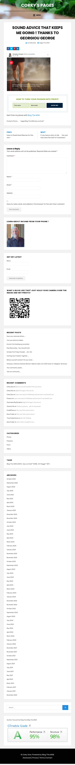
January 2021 (11, 692)
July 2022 (10, 621)
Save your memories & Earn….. (16, 337)
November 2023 (12, 559)
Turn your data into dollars (15, 341)
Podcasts (10, 442)
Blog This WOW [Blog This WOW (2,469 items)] (14, 465)
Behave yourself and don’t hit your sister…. (20, 361)
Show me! (54, 106)
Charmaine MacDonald (14, 403)
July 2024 (10, 527)
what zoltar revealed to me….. (26, 423)
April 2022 (10, 633)
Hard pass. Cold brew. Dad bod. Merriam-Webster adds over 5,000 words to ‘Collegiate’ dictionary (37, 365)
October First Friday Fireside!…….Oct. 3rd (19, 353)
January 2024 (11, 551)
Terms (41, 759)
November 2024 (12, 519)
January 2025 (11, 512)
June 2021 (10, 673)
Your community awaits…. (15, 369)
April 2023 (10, 586)
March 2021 (10, 684)
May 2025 (10, 500)
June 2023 (10, 578)
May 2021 (10, 677)
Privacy (35, 759)
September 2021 (12, 661)
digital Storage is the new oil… (25, 392)
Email (9, 186)
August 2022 (11, 618)
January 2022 (11, 645)
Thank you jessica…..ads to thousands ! (29, 407)
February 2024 (11, 547)
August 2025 (11, 488)
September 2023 (12, 566)
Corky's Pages (37, 6)
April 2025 (10, 504)
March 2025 (10, 508)
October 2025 (11, 480)
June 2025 (10, 496)
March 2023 (10, 590)
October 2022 (11, 610)
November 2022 (12, 606)
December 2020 (12, 696)
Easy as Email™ (39, 122)
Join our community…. (14, 373)
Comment (11, 157)
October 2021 (11, 657)
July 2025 (10, 492)
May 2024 (10, 535)
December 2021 (12, 649)
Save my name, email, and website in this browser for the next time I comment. (36, 205)
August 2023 (11, 570)
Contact (49, 759)
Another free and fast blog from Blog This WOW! (22, 721)
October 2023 (11, 563)
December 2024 (12, 515)
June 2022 (10, 625)
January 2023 (11, 598)
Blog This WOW (34, 116)
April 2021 (10, 680)
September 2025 (12, 484)
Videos (9, 450)
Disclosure (27, 759)
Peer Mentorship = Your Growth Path (18, 349)
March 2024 (10, 543)
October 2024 (11, 523)
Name (9, 178)
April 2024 (10, 539)
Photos (15, 122)
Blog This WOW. (48, 756)
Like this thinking (25, 419)
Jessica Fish (10, 407)
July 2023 (10, 574)
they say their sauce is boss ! (25, 411)
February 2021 (11, 688)
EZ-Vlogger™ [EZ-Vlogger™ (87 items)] (44, 465)
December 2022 (12, 602)
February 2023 (11, 594)
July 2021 (10, 669)
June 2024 (10, 531)
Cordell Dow (10, 411)
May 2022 (10, 629)
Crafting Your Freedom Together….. (18, 357)
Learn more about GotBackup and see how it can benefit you (35, 396)
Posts (8, 446)
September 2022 (12, 614)
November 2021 (12, 653)
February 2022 (11, 641)
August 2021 (11, 665)
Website (9, 194)
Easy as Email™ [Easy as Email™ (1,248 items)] (30, 465)
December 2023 (12, 555)
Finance (9, 399)
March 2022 (10, 637)
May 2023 (10, 582)
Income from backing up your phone (18, 345)
